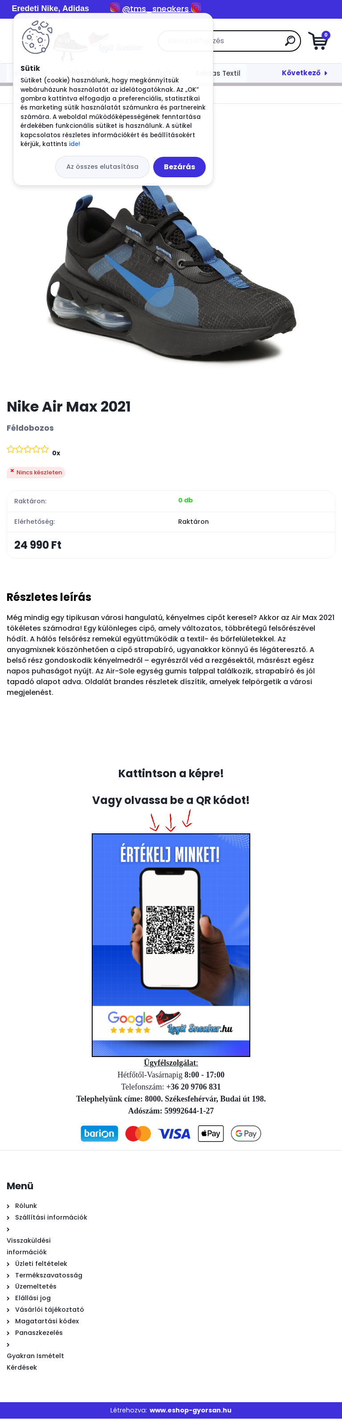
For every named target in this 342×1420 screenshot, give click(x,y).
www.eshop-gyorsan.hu (191, 1411)
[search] (278, 44)
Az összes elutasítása (102, 166)
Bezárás (179, 167)
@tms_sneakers (155, 8)
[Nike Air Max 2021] (171, 250)
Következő (301, 73)
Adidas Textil (217, 73)
